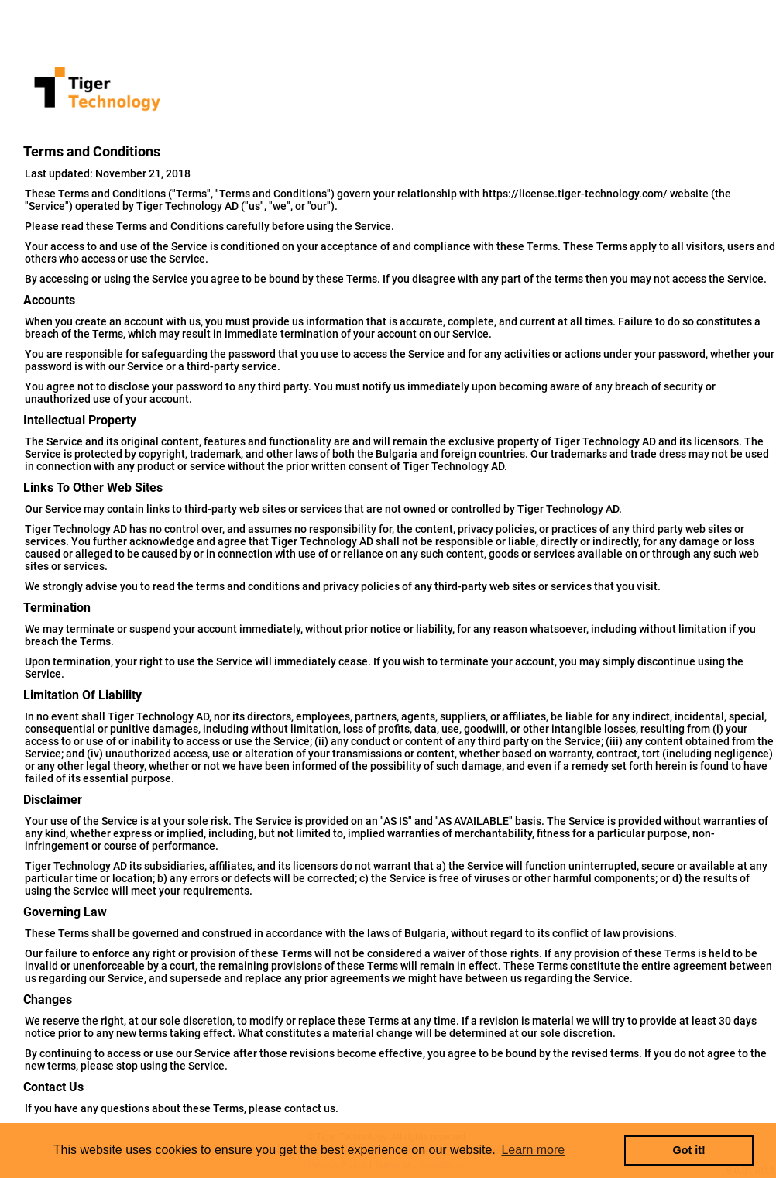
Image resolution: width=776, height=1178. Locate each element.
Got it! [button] (689, 1150)
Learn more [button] (533, 1149)
